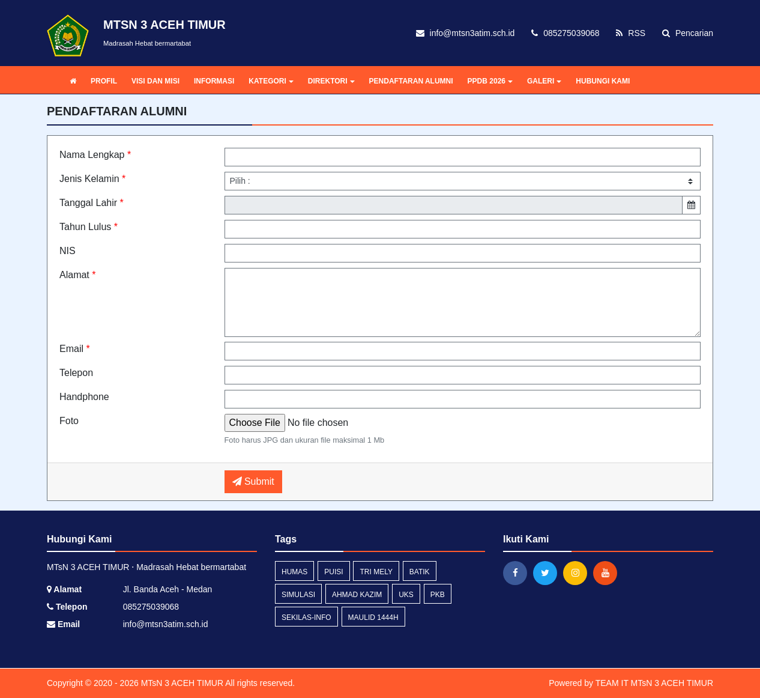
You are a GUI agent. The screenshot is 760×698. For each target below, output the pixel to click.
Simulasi (298, 594)
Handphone (84, 397)
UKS (406, 594)
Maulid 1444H (373, 617)
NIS (67, 251)
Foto (69, 421)
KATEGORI (271, 81)
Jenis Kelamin (92, 179)
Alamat (77, 275)
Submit (253, 481)
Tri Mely (376, 572)
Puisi (333, 572)
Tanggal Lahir (91, 203)
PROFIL (104, 81)
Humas (294, 572)
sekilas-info (306, 617)
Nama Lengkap (95, 155)
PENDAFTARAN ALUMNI (411, 81)
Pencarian (687, 33)
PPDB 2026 (490, 81)
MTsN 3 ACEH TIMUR (181, 683)
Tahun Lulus (88, 227)
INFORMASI (214, 81)
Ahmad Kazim (357, 594)
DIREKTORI (331, 81)
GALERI (544, 81)
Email (74, 349)
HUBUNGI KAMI (603, 81)
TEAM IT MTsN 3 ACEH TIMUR (654, 683)
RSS (630, 33)
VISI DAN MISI (155, 81)
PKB (437, 594)
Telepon (76, 373)
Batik (419, 572)
